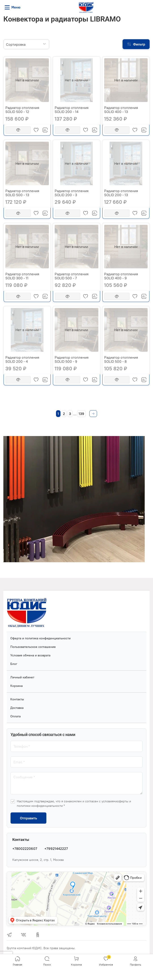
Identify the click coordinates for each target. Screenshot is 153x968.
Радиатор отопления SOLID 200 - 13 (121, 193)
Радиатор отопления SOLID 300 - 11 (22, 276)
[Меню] (13, 7)
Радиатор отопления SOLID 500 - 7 (71, 276)
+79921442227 (56, 848)
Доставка (17, 708)
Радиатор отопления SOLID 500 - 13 (22, 193)
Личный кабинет (22, 677)
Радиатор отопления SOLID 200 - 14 (71, 109)
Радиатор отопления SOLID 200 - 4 (22, 359)
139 (81, 413)
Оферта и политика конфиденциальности (40, 638)
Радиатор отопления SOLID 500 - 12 (22, 109)
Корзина (16, 686)
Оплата (15, 716)
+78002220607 (24, 848)
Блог (13, 664)
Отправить (28, 818)
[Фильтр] (136, 44)
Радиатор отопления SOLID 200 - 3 (71, 193)
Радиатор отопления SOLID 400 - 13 (121, 109)
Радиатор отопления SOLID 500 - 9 (71, 359)
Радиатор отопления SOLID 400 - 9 (121, 276)
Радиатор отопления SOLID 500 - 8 (121, 359)
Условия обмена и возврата (30, 655)
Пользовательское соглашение (33, 647)
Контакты (17, 699)
